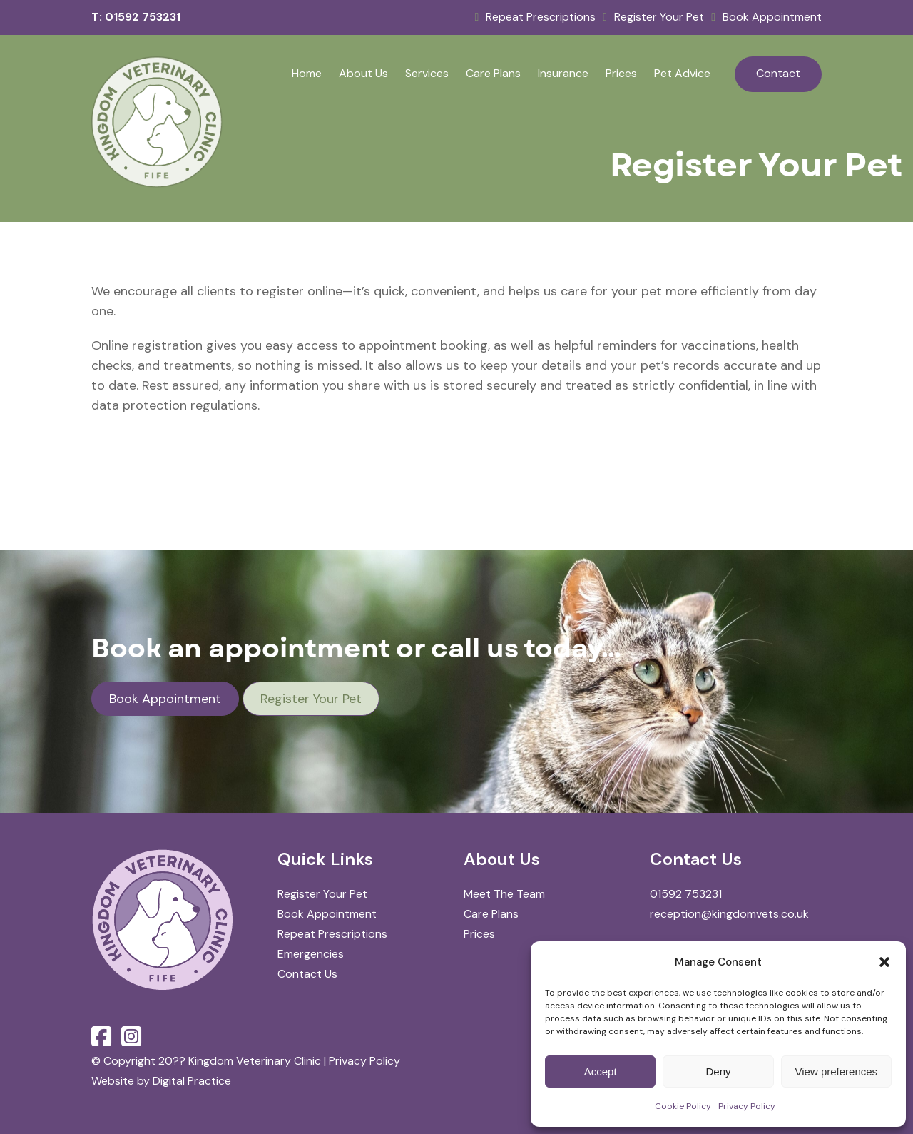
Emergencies (310, 953)
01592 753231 (686, 893)
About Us (363, 73)
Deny (717, 1071)
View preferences (836, 1071)
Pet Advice (682, 73)
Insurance (563, 73)
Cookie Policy (683, 1106)
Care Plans (493, 73)
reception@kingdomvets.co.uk (729, 913)
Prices (621, 73)
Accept (600, 1071)
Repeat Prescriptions (535, 16)
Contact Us (307, 973)
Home (307, 73)
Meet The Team (504, 893)
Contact (778, 73)
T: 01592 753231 (135, 16)
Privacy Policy (746, 1106)
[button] (884, 962)
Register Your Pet (653, 16)
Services (427, 73)
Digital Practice (192, 1080)
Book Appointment (766, 16)
